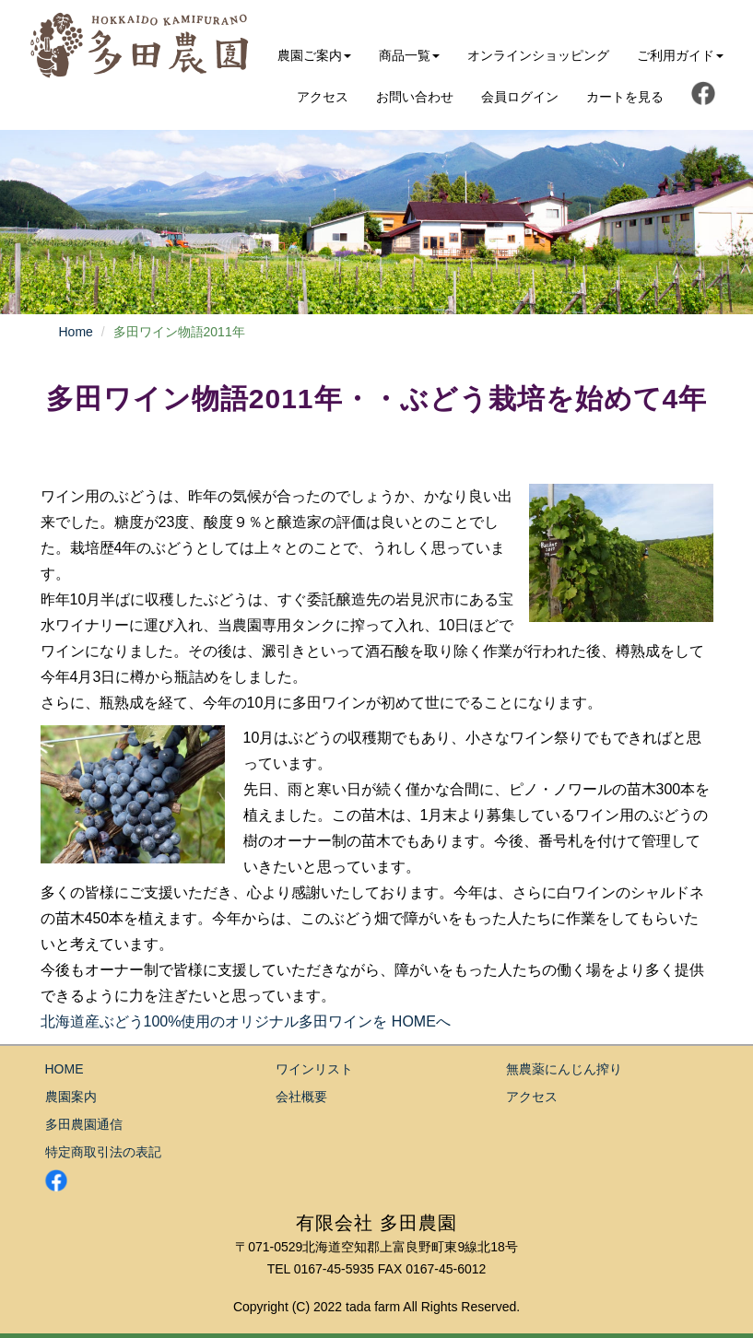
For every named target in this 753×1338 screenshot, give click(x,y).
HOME (64, 1069)
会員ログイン (520, 96)
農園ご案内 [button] (314, 55)
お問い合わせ (414, 96)
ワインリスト (314, 1069)
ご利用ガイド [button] (680, 55)
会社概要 (301, 1096)
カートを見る (625, 96)
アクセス (322, 96)
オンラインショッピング (538, 55)
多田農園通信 (84, 1124)
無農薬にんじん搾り (564, 1069)
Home (76, 331)
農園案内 (71, 1096)
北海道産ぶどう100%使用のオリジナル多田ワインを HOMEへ (246, 1021)
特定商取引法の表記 (103, 1151)
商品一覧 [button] (409, 55)
